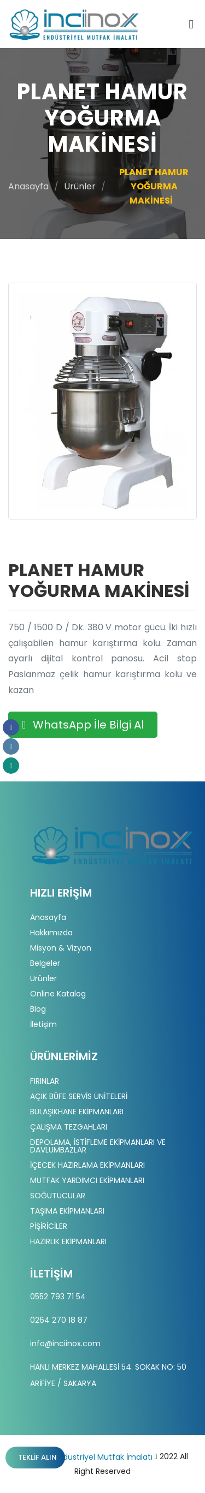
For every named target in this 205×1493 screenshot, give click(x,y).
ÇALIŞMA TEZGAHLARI (68, 1127)
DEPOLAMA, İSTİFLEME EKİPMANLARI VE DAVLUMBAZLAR (98, 1146)
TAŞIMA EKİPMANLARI (67, 1211)
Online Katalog (58, 994)
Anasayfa (28, 186)
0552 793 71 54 (58, 1296)
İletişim (43, 1024)
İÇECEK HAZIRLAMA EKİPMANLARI (87, 1165)
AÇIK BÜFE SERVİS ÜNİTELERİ (78, 1096)
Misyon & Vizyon (60, 948)
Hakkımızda (51, 932)
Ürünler (80, 186)
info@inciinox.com (65, 1343)
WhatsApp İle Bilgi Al (83, 724)
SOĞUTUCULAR (57, 1195)
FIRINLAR (44, 1081)
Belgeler (45, 963)
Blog (38, 1009)
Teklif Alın (37, 1457)
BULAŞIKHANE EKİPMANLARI (77, 1111)
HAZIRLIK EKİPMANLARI (68, 1241)
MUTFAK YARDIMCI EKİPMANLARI (87, 1180)
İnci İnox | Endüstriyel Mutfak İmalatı (85, 1457)
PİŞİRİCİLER (48, 1226)
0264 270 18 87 (58, 1320)
